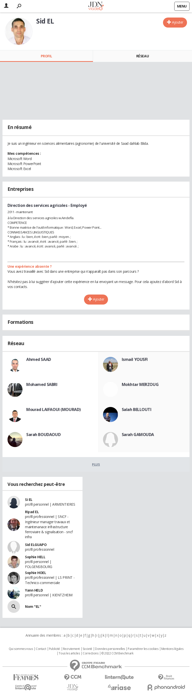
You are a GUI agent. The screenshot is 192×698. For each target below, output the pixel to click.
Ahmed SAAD (38, 359)
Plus (96, 464)
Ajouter (177, 22)
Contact (41, 649)
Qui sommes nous (21, 649)
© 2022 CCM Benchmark (117, 653)
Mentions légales (172, 649)
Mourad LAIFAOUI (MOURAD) (53, 409)
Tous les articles (69, 653)
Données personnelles (110, 649)
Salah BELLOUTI (137, 409)
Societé (87, 649)
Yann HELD (34, 590)
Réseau (142, 56)
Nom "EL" (33, 606)
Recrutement (71, 649)
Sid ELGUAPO (35, 544)
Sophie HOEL (35, 572)
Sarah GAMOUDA (138, 434)
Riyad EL (32, 511)
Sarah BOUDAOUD (43, 434)
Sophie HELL (35, 556)
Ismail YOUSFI (135, 359)
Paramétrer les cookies (143, 649)
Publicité (54, 649)
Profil (46, 56)
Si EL (28, 499)
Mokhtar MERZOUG (140, 384)
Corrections (90, 653)
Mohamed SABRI (42, 384)
